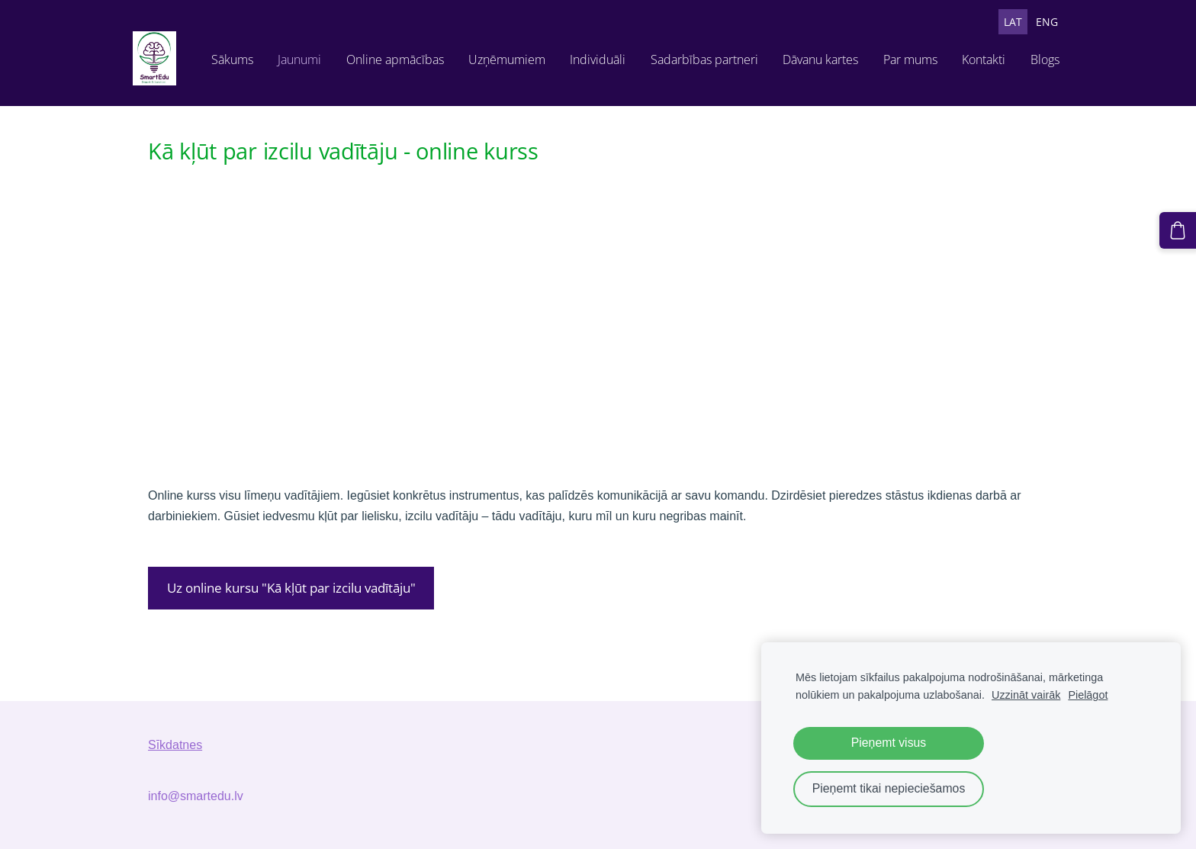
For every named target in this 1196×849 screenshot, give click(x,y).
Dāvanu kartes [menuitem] (761, 90)
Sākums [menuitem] (172, 90)
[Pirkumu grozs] (1181, 226)
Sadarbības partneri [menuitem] (644, 90)
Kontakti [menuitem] (924, 90)
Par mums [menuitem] (850, 90)
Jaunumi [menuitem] (239, 90)
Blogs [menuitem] (984, 90)
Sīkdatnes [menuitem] (175, 757)
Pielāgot (1088, 695)
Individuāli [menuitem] (538, 90)
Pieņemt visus (889, 742)
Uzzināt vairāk (1026, 695)
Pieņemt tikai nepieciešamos (889, 788)
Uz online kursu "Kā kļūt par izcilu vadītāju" (291, 600)
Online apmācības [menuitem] (335, 90)
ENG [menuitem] (1032, 21)
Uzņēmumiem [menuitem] (446, 90)
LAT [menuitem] (998, 21)
